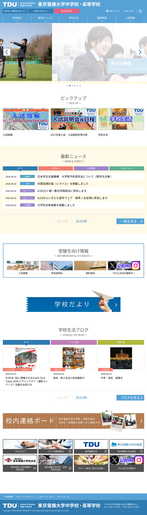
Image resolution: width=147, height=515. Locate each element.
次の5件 (81, 221)
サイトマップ (63, 496)
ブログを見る (130, 397)
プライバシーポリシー (25, 496)
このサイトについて (46, 496)
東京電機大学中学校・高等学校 (52, 505)
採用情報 (9, 496)
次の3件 (81, 397)
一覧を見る (128, 221)
